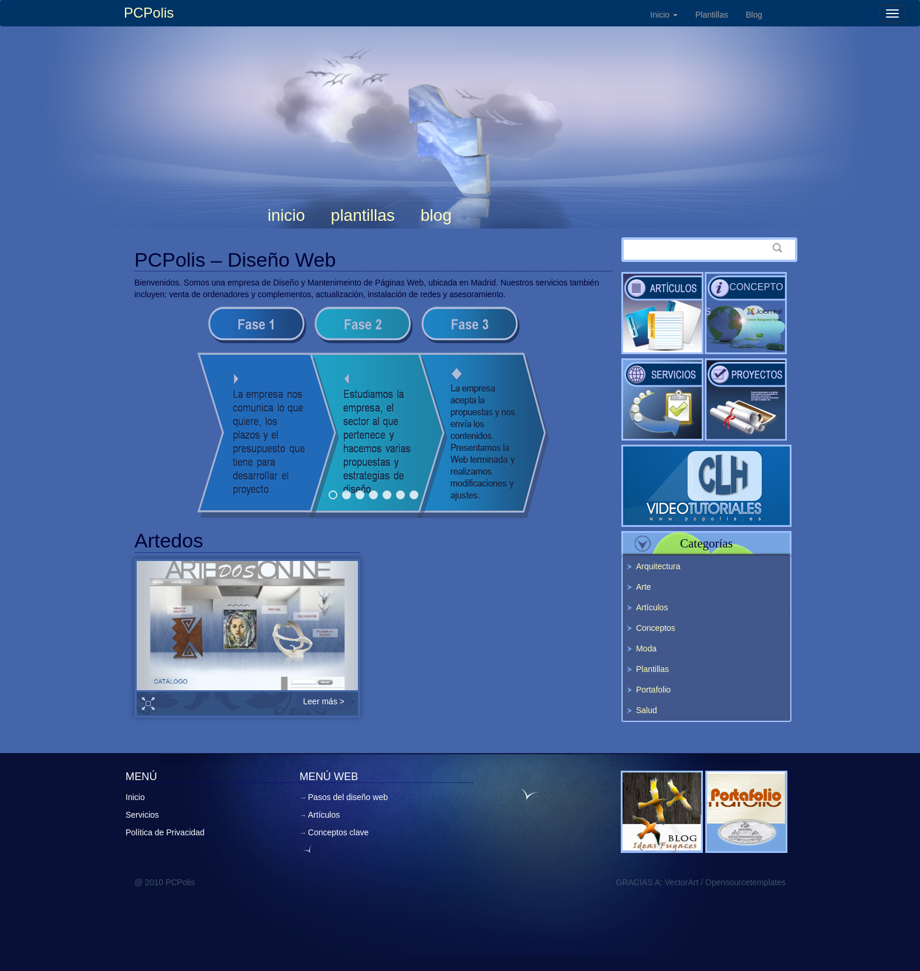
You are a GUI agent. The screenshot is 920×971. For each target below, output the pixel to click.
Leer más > (323, 701)
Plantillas (711, 14)
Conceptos (744, 299)
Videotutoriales (706, 486)
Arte (643, 587)
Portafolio (653, 689)
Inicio (664, 14)
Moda (646, 648)
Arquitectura (658, 566)
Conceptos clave (338, 832)
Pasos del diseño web (746, 399)
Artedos (168, 540)
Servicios (662, 399)
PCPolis (149, 13)
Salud (646, 710)
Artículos (662, 313)
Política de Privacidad (165, 832)
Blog (754, 14)
